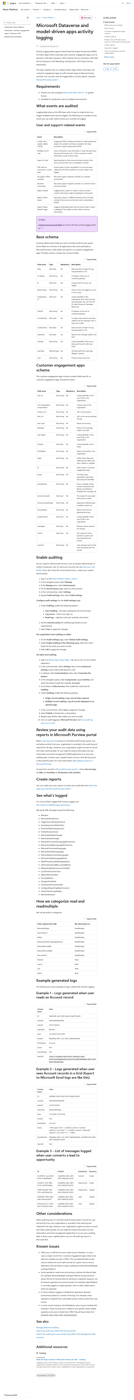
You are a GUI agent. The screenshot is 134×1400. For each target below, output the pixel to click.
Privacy (51, 1393)
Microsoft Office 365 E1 (73, 92)
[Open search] (123, 3)
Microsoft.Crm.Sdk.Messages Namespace (53, 805)
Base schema (109, 28)
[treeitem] (17, 27)
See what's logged (111, 48)
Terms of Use (86, 1393)
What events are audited (113, 25)
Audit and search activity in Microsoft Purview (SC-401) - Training (60, 1359)
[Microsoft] (4, 3)
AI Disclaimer (7, 1393)
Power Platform (48, 17)
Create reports (110, 45)
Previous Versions (21, 1393)
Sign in (128, 3)
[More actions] (96, 18)
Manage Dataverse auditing (47, 1327)
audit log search (48, 741)
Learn (38, 17)
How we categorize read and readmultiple (115, 52)
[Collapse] (28, 18)
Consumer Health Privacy (68, 1393)
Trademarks (98, 1393)
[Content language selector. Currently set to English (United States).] (14, 1387)
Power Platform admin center (64, 578)
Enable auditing (110, 36)
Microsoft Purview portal (46, 79)
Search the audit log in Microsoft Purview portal (56, 1330)
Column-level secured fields (50, 225)
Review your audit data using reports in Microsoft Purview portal (117, 40)
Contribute (42, 1393)
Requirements (110, 22)
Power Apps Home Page (59, 660)
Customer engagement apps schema (115, 32)
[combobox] (17, 23)
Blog (32, 1393)
